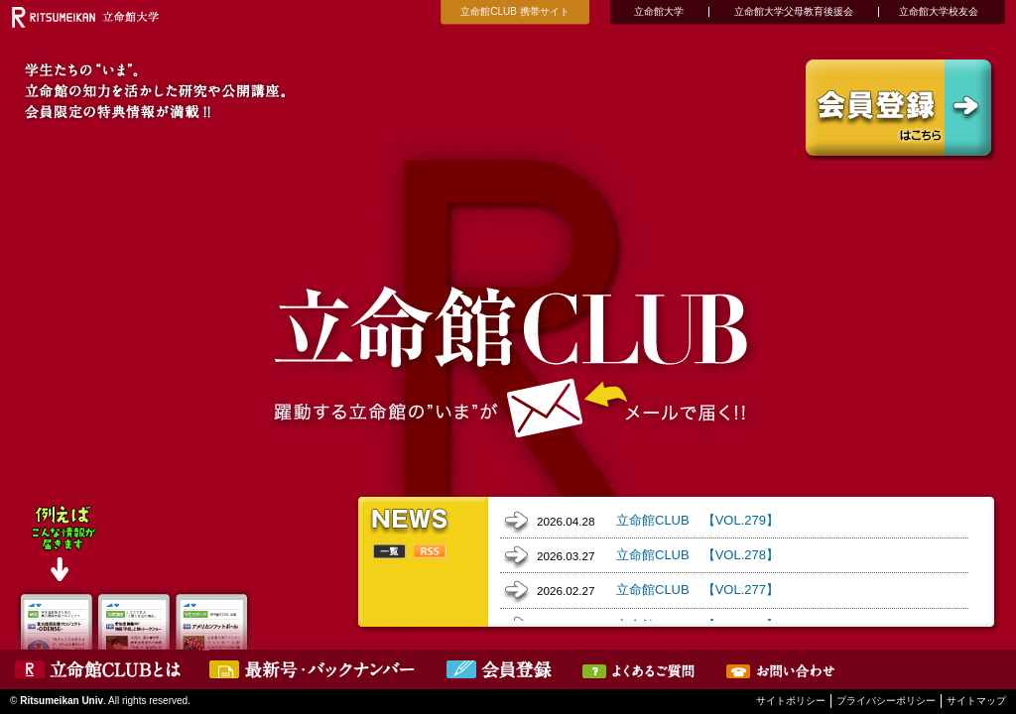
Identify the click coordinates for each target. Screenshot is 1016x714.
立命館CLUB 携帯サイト (514, 11)
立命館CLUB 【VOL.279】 (697, 520)
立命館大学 (659, 11)
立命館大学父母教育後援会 (793, 11)
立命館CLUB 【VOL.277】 (697, 589)
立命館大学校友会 (938, 11)
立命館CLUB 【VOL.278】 (697, 554)
